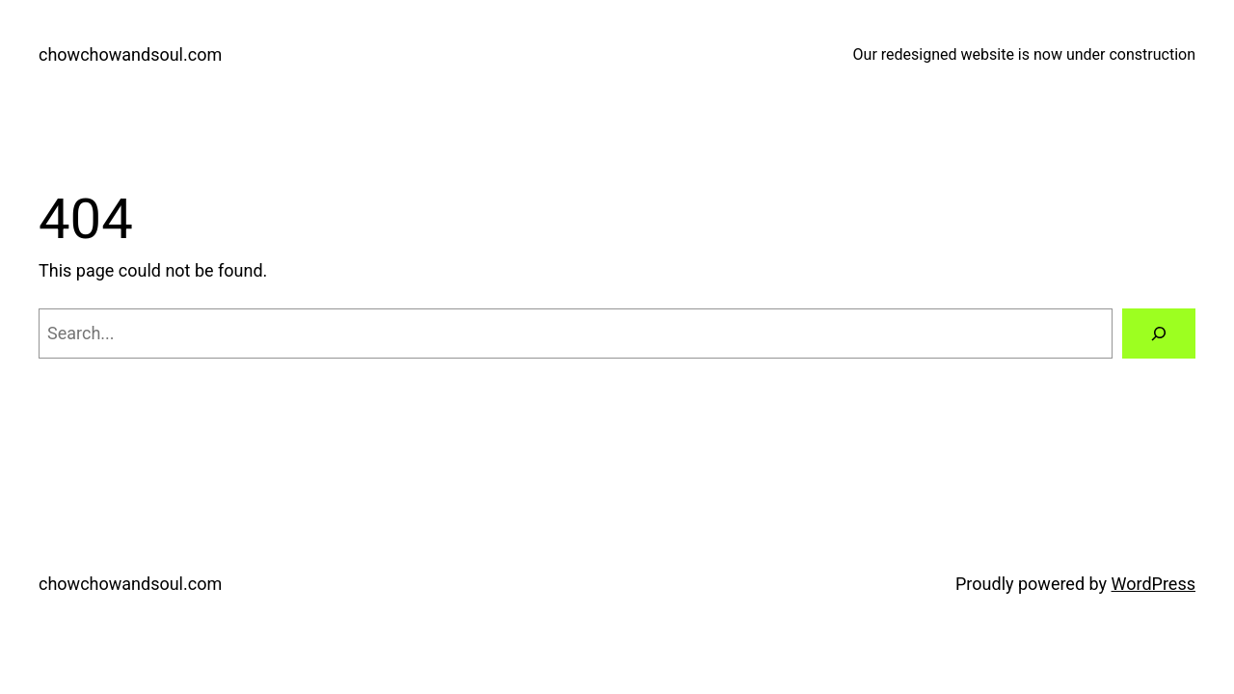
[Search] (1158, 333)
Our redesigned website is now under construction (1024, 54)
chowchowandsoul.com (130, 54)
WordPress (1153, 584)
